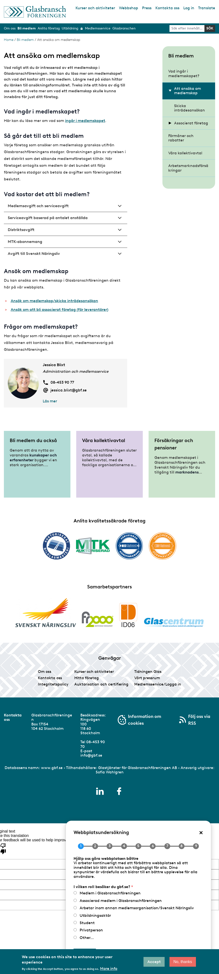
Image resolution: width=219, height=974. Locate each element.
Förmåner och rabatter (181, 137)
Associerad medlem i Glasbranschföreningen (121, 900)
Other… (87, 937)
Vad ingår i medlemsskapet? (183, 73)
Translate (206, 8)
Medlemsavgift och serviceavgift (65, 208)
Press (147, 8)
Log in (188, 8)
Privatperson (91, 930)
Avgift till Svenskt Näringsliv (65, 255)
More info (108, 968)
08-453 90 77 (62, 382)
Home (8, 40)
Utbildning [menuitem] (70, 28)
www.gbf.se (52, 767)
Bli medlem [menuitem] (26, 28)
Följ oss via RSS (199, 720)
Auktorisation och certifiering (101, 684)
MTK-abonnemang (65, 243)
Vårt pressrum (147, 678)
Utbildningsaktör (95, 915)
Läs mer (50, 401)
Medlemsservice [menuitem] (97, 28)
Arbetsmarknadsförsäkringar (188, 167)
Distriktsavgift (65, 231)
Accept (154, 961)
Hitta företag (86, 678)
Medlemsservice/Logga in (157, 684)
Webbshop (128, 8)
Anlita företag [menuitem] (49, 28)
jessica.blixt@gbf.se (69, 390)
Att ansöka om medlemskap (187, 90)
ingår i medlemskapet (85, 120)
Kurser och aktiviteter (95, 8)
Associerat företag (191, 123)
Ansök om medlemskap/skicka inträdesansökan (54, 300)
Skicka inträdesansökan (189, 107)
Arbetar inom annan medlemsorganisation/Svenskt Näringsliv (137, 908)
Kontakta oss (167, 8)
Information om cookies (144, 720)
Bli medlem (25, 40)
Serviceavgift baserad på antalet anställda (65, 219)
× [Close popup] (201, 832)
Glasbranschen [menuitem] (123, 28)
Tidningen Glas (147, 671)
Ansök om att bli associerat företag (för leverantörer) (59, 309)
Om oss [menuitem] (10, 28)
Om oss (44, 671)
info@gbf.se (91, 755)
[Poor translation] (3, 848)
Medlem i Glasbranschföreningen (110, 893)
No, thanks (182, 962)
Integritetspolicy (53, 684)
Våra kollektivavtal (185, 153)
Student (87, 922)
